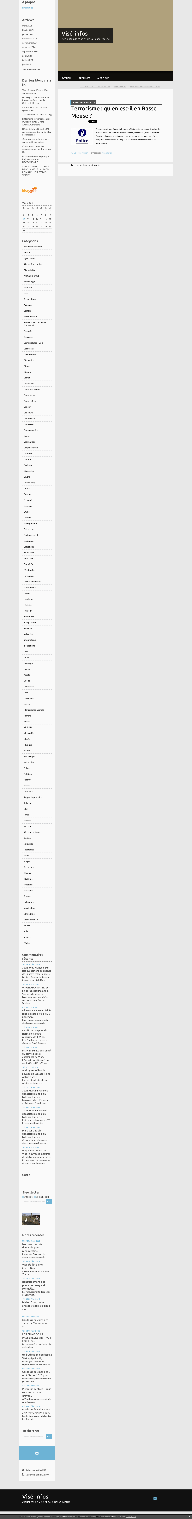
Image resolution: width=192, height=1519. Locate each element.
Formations (29, 575)
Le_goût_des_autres (35, 142)
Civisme (27, 372)
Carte (26, 1175)
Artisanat (28, 287)
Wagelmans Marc (32, 1150)
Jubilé (26, 657)
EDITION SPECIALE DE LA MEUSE (95, 86)
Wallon (27, 942)
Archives (84, 78)
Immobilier (29, 616)
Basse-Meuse (30, 316)
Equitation (28, 540)
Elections (28, 505)
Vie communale (31, 919)
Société (27, 838)
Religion (27, 803)
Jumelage (28, 663)
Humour (28, 610)
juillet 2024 (27, 60)
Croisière (28, 453)
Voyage (27, 937)
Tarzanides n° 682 (30, 114)
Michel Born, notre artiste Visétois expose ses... (36, 1306)
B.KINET (27, 1050)
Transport (28, 890)
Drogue (27, 494)
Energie (27, 517)
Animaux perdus (31, 275)
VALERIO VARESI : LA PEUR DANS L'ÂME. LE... (35, 167)
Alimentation (30, 269)
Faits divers (29, 558)
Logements (29, 698)
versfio (26, 1030)
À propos (103, 78)
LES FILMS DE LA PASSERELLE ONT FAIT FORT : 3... (36, 1338)
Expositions (29, 552)
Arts (26, 293)
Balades (27, 310)
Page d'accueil (120, 86)
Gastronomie (30, 587)
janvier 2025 (28, 34)
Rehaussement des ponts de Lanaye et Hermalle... (33, 1285)
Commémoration (32, 389)
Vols (26, 931)
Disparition (29, 470)
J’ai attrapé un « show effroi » (36, 139)
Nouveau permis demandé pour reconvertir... (32, 1247)
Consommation (31, 430)
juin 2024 (26, 64)
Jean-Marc (28, 1090)
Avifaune (28, 304)
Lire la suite (27, 7)
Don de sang (29, 482)
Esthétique (29, 546)
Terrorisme (29, 867)
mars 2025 (27, 25)
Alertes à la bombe (33, 264)
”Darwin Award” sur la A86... (35, 90)
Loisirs (27, 704)
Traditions (28, 884)
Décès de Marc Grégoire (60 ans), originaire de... (35, 130)
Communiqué (30, 401)
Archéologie (29, 281)
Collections (29, 383)
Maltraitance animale (34, 709)
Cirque (27, 366)
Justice (27, 669)
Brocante (28, 337)
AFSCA (27, 252)
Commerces (29, 395)
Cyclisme (28, 465)
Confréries (29, 424)
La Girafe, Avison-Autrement (33, 123)
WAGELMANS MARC (33, 987)
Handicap (28, 599)
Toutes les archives (31, 69)
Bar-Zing (47, 114)
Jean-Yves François (33, 967)
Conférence (29, 418)
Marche (27, 715)
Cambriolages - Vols (33, 342)
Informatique (30, 639)
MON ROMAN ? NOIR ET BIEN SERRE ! (35, 172)
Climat (27, 377)
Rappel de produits (33, 797)
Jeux (26, 651)
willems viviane (31, 1010)
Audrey (26, 1070)
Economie (28, 500)
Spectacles (29, 849)
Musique (28, 744)
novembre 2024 (29, 42)
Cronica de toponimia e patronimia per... (33, 147)
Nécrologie (29, 756)
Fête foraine (29, 570)
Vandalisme (29, 913)
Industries (28, 634)
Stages (27, 861)
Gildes (27, 593)
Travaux (27, 896)
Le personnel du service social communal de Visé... (36, 1053)
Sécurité (27, 826)
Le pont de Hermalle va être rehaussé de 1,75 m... (34, 1033)
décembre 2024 (29, 38)
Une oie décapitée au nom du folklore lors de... (35, 1093)
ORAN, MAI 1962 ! (31, 107)
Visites (27, 925)
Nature (27, 750)
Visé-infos (75, 33)
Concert (27, 406)
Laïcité (27, 680)
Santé (26, 814)
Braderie (28, 331)
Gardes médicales (32, 581)
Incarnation (31, 93)
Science (27, 820)
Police (27, 768)
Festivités (28, 564)
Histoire (28, 605)
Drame (27, 488)
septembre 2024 (30, 51)
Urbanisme (29, 902)
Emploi (27, 511)
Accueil (66, 78)
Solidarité (28, 843)
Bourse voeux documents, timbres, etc (36, 324)
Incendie (28, 628)
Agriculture (29, 258)
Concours (28, 412)
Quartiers (28, 791)
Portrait (27, 779)
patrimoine (29, 762)
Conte (26, 435)
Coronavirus (29, 441)
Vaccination (29, 907)
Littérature (29, 686)
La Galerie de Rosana (33, 101)
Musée (27, 739)
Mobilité (28, 727)
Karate (27, 674)
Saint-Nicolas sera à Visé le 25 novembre (36, 1013)
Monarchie (29, 733)
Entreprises (29, 529)
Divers (27, 476)
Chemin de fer (30, 354)
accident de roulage (33, 246)
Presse (27, 785)
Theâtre (27, 873)
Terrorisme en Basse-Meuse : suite (145, 86)
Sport (26, 855)
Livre (26, 692)
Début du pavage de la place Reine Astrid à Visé (36, 1073)
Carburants (29, 348)
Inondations (29, 645)
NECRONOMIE (30, 162)
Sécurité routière (31, 832)
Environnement (31, 535)
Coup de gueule (31, 447)
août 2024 (27, 55)
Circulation (29, 360)
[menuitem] (66, 76)
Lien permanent (79, 153)
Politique (28, 774)
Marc (25, 1130)
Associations (30, 299)
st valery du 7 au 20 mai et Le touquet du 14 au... (35, 98)
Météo (27, 721)
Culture (27, 459)
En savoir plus (131, 1517)
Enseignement (30, 523)
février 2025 (28, 30)
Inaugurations (30, 622)
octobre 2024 (28, 47)
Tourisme (28, 878)
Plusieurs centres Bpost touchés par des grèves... (36, 1392)
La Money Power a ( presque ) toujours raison (36, 157)
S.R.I (26, 808)
